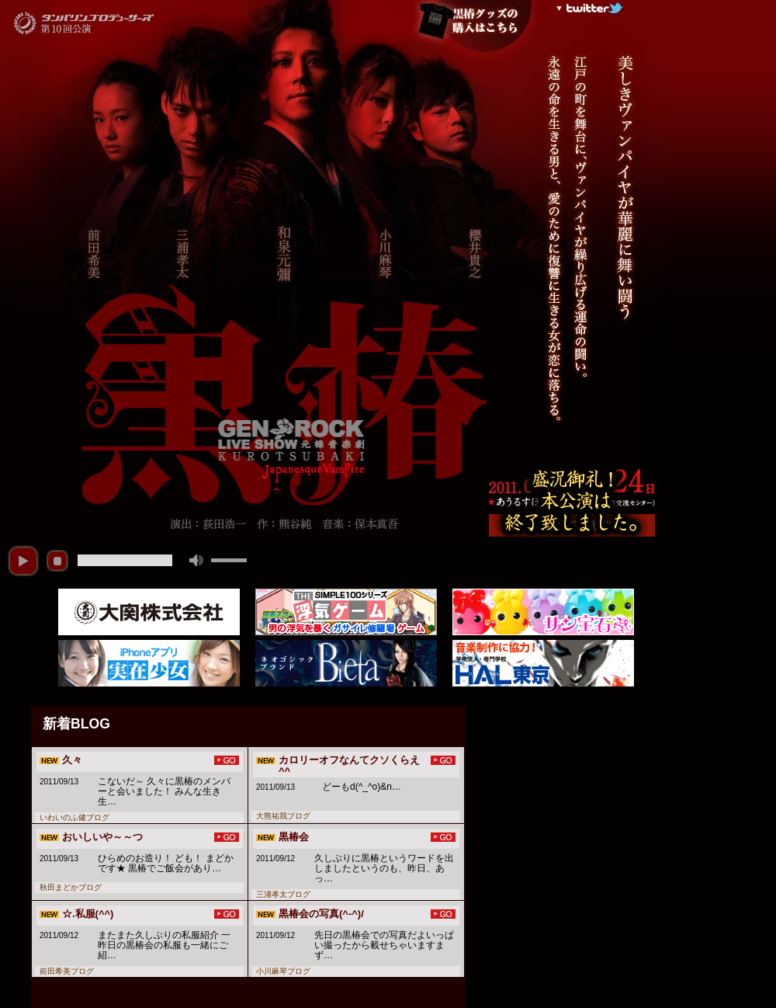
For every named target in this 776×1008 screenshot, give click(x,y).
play (23, 560)
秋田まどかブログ (71, 887)
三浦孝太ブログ (283, 894)
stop (57, 561)
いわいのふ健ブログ (74, 817)
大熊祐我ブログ (283, 816)
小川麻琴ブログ (283, 971)
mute (196, 560)
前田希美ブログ (67, 971)
